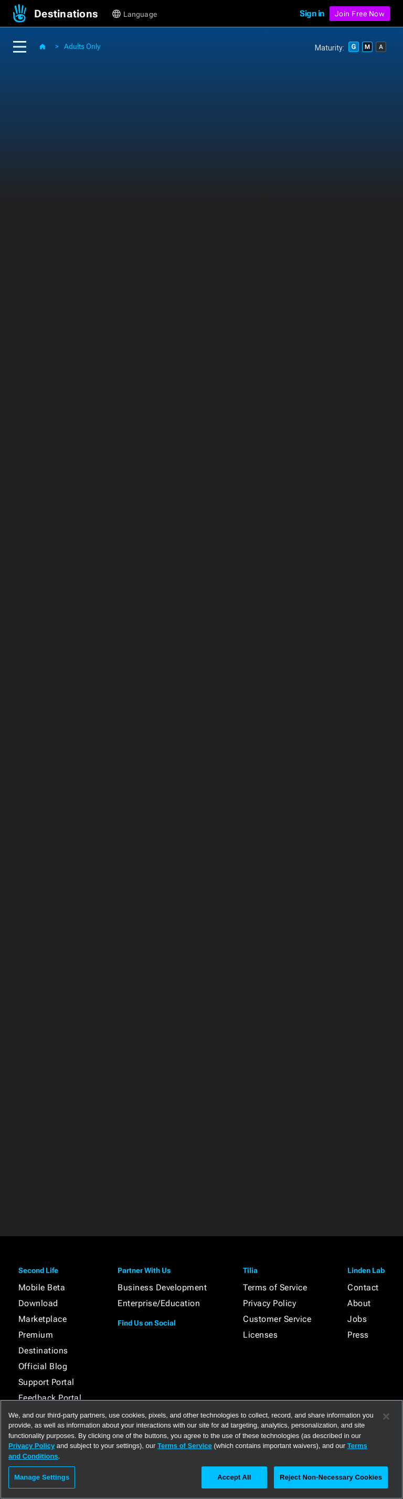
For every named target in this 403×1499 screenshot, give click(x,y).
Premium (36, 1335)
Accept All (234, 1477)
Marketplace (42, 1319)
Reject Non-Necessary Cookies (331, 1477)
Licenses (260, 1335)
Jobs (357, 1319)
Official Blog (43, 1366)
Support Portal (46, 1382)
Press (358, 1335)
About (359, 1303)
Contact (363, 1287)
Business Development (162, 1287)
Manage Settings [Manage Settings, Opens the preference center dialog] (41, 1477)
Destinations (43, 1351)
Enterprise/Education (159, 1303)
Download (38, 1303)
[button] (72, 13)
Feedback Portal (50, 1398)
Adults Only (82, 46)
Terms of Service (275, 1287)
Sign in (312, 13)
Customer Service (277, 1319)
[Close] (386, 1416)
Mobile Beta (42, 1287)
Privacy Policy (269, 1303)
